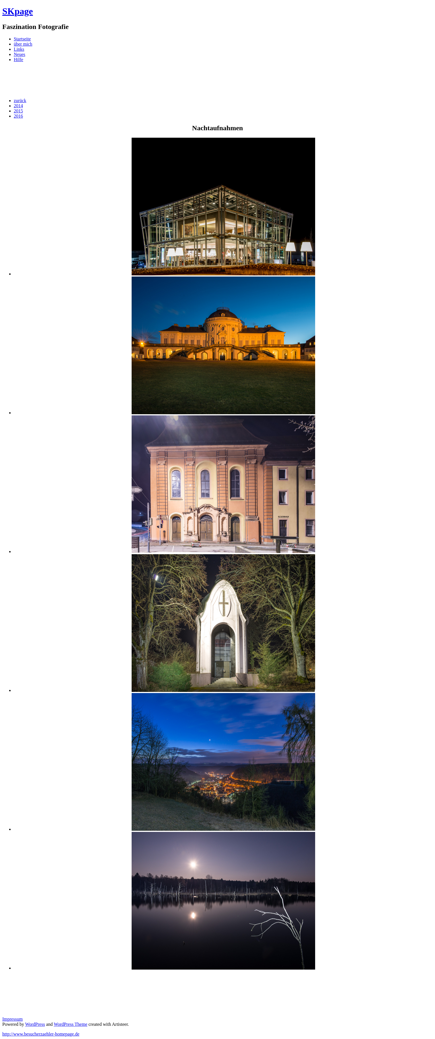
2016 (18, 116)
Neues (19, 54)
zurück (20, 100)
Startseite (22, 38)
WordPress (35, 1024)
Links (19, 49)
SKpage (17, 11)
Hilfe (18, 59)
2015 (18, 110)
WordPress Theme (70, 1024)
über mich (23, 44)
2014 (18, 105)
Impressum (12, 1019)
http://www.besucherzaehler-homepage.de (40, 1034)
